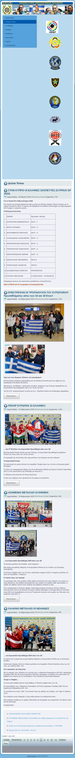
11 (56, 740)
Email (43, 197)
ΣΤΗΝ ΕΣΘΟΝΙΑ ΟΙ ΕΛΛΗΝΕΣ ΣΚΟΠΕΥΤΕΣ (25, 714)
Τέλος (6, 743)
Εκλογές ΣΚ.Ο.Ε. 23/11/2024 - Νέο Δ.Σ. (23, 730)
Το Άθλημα (9, 26)
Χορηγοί (8, 30)
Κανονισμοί (9, 37)
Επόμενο (62, 740)
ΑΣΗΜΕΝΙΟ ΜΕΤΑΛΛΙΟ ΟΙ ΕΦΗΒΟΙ (28, 492)
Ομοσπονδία (10, 18)
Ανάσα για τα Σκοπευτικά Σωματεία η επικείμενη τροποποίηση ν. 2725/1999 (35, 726)
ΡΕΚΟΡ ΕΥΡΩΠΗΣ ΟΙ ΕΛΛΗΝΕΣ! (27, 405)
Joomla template (31, 756)
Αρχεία (8, 41)
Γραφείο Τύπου (11, 22)
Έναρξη (6, 740)
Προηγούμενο (17, 740)
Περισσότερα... (11, 396)
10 (51, 740)
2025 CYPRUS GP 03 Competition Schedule (23, 284)
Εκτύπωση (36, 197)
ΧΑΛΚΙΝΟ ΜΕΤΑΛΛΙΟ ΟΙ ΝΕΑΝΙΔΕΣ (28, 608)
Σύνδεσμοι (9, 33)
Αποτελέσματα (10, 45)
